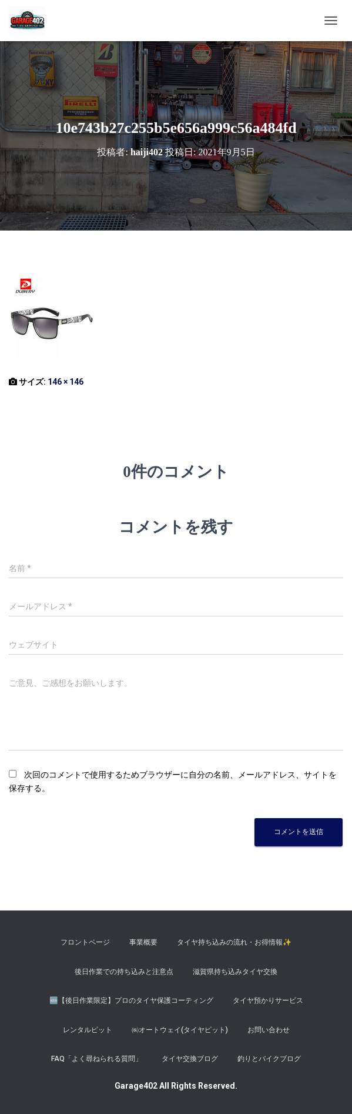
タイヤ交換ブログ (190, 1059)
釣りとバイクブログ (269, 1059)
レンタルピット (87, 1030)
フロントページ (85, 942)
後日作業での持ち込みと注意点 (124, 972)
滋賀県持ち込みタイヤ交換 (235, 972)
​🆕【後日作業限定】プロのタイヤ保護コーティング (131, 1000)
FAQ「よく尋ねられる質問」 (96, 1059)
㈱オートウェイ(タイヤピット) (180, 1030)
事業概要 (143, 942)
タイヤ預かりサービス (268, 1000)
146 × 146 (65, 381)
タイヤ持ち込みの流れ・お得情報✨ (234, 942)
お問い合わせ (268, 1030)
